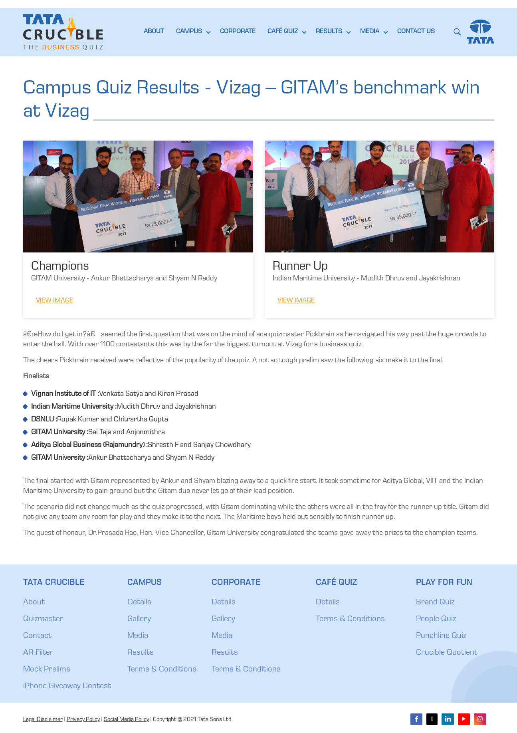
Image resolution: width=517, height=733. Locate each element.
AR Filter (38, 653)
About (34, 603)
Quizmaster (43, 620)
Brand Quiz (435, 603)
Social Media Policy (126, 720)
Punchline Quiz (441, 636)
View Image (54, 301)
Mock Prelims (46, 670)
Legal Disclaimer (43, 720)
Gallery (139, 620)
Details (139, 603)
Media (137, 636)
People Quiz (436, 620)
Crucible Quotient (446, 653)
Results (140, 653)
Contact (37, 636)
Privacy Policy (83, 720)
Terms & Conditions (161, 670)
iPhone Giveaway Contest (67, 687)
